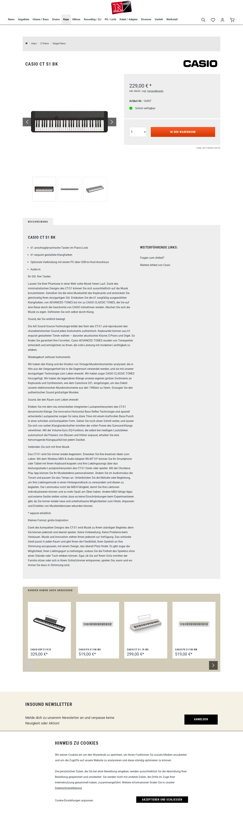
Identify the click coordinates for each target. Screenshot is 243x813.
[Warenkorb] (232, 20)
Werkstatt (172, 19)
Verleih (159, 19)
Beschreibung (38, 221)
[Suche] (203, 20)
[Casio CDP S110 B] (49, 624)
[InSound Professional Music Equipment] (26, 44)
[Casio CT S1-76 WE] (145, 624)
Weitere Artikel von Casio (155, 265)
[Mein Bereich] (222, 20)
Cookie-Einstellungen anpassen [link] (74, 800)
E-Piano (45, 43)
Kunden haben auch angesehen (50, 590)
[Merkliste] (213, 20)
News (11, 19)
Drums (56, 19)
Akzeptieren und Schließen (162, 799)
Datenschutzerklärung (68, 788)
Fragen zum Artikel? (152, 257)
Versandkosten (155, 91)
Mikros (76, 19)
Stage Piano (59, 43)
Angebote (23, 19)
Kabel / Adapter (129, 19)
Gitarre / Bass (41, 19)
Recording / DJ (92, 19)
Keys (66, 19)
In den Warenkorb (183, 132)
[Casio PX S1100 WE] (97, 624)
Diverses (146, 19)
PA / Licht (110, 19)
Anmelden (201, 719)
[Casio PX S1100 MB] (194, 624)
